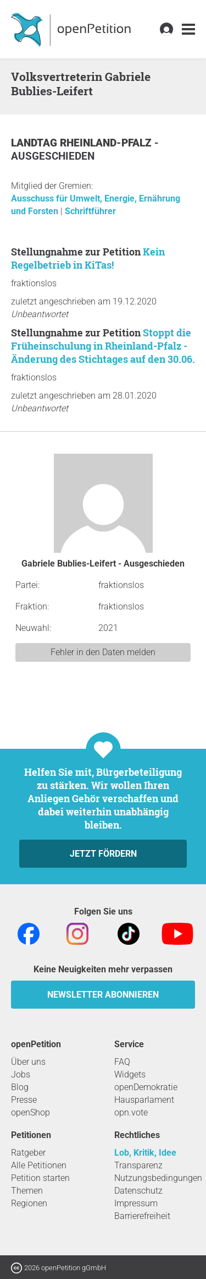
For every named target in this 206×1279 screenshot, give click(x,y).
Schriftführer (90, 211)
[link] (188, 29)
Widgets (130, 1074)
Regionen (29, 1203)
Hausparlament (144, 1100)
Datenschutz (138, 1190)
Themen (27, 1190)
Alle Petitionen (38, 1165)
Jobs (20, 1074)
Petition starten (40, 1178)
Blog (20, 1087)
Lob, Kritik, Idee (145, 1152)
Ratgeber (28, 1152)
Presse (24, 1100)
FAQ (122, 1062)
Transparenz (138, 1165)
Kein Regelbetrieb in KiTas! (88, 258)
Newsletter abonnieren (103, 994)
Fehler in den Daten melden (103, 652)
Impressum (136, 1203)
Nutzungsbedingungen (158, 1178)
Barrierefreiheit (142, 1216)
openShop (30, 1112)
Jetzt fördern (103, 853)
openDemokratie (145, 1087)
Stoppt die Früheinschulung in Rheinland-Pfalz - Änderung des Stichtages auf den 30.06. (103, 346)
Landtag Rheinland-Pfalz (82, 143)
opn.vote (131, 1112)
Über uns (28, 1062)
